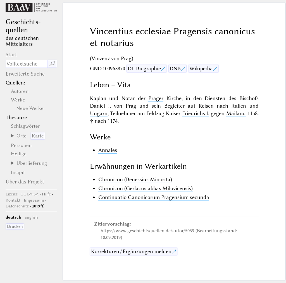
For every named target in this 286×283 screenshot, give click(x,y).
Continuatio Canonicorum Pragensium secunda (153, 197)
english (31, 217)
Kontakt (13, 200)
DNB (175, 68)
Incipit (18, 172)
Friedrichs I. (195, 113)
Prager (155, 98)
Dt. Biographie (144, 68)
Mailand (236, 113)
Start (11, 54)
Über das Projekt (25, 181)
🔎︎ (52, 64)
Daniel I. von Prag (113, 106)
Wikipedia (201, 68)
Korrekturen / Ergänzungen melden (131, 251)
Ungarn (99, 113)
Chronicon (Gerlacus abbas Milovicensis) (145, 188)
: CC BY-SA (22, 194)
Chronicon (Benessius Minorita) (135, 179)
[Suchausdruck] (26, 64)
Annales (107, 150)
